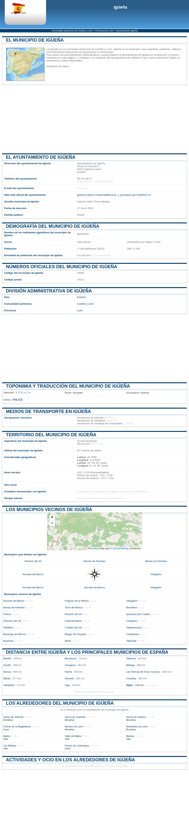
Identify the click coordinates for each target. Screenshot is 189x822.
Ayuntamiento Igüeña (127, 30)
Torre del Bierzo (74, 607)
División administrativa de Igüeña (49, 290)
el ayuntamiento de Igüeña (40, 157)
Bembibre (131, 607)
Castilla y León (85, 303)
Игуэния (77, 392)
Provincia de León (104, 30)
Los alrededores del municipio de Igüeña (60, 703)
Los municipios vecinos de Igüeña (49, 509)
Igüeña (120, 7)
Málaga (130, 665)
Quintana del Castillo (138, 614)
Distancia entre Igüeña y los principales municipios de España (87, 652)
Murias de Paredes (94, 561)
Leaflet (93, 548)
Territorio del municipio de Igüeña (51, 434)
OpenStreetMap (120, 548)
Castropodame (73, 620)
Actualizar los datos (57, 66)
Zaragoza (70, 665)
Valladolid (8, 685)
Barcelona (70, 658)
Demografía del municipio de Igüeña (52, 226)
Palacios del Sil (12, 620)
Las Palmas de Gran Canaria (142, 671)
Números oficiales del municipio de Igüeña (61, 266)
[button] (52, 518)
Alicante (69, 678)
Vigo (67, 685)
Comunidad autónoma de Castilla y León (72, 30)
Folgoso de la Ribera (77, 600)
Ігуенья (144, 392)
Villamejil (131, 640)
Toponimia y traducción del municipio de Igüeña (68, 386)
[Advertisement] (94, 119)
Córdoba (131, 678)
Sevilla (7, 665)
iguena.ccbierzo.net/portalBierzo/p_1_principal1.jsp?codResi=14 (114, 194)
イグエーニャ (23, 392)
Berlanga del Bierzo (14, 634)
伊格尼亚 (17, 399)
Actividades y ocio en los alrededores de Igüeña (70, 759)
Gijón (129, 685)
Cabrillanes (132, 634)
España (81, 297)
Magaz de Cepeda (75, 634)
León (80, 310)
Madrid (7, 658)
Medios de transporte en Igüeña (48, 411)
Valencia (131, 658)
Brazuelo (8, 640)
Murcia (7, 671)
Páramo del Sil (33, 561)
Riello (68, 640)
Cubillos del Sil (73, 627)
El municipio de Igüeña (35, 40)
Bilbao (6, 678)
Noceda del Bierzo (33, 574)
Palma (68, 671)
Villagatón (156, 574)
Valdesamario (134, 627)
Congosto (131, 620)
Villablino (8, 627)
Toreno (7, 614)
